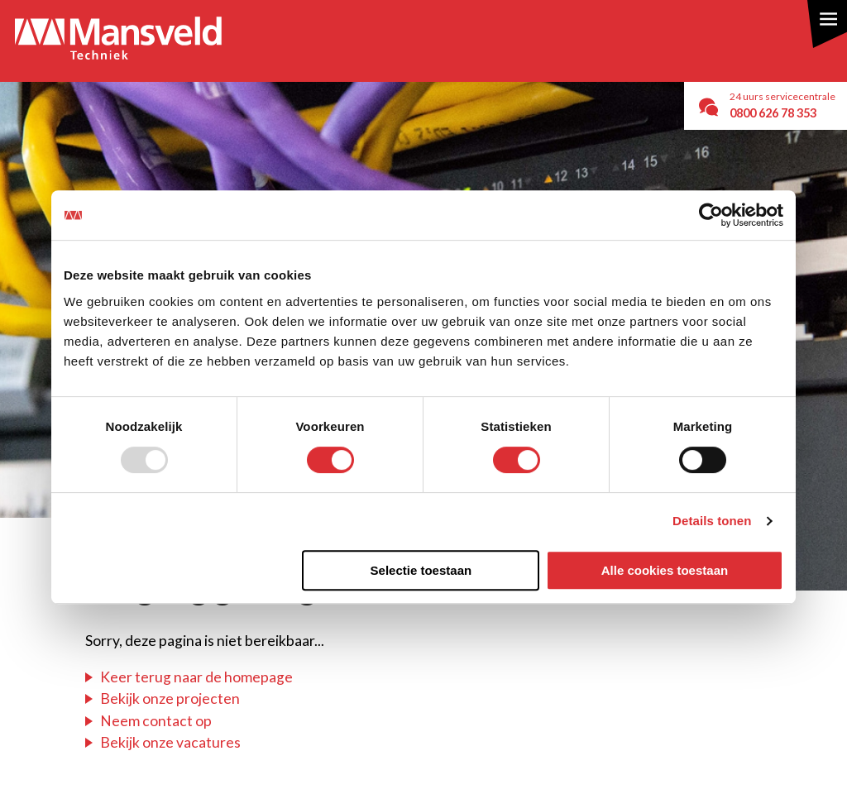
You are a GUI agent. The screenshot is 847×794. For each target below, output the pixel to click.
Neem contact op (156, 720)
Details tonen (711, 521)
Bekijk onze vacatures (170, 742)
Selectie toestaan (421, 570)
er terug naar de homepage (205, 677)
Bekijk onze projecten (170, 698)
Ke (109, 677)
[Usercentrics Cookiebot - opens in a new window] (711, 215)
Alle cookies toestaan (664, 570)
